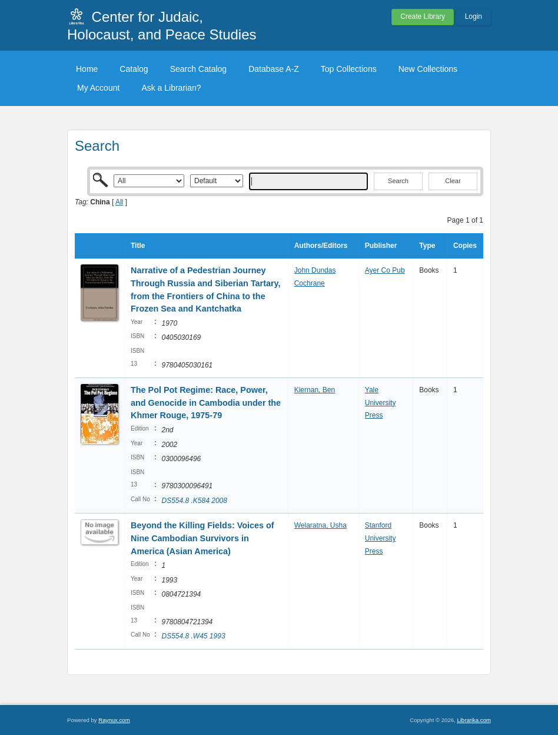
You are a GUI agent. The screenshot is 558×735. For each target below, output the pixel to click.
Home (87, 69)
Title (138, 245)
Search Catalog (198, 69)
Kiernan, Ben (314, 390)
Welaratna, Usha (320, 525)
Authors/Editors (321, 245)
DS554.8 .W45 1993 (193, 636)
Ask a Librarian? (171, 87)
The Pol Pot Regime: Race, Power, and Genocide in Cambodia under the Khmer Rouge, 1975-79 (206, 402)
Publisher (381, 245)
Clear (452, 180)
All (119, 202)
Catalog (133, 69)
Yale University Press (380, 402)
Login (473, 16)
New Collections (427, 69)
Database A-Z (273, 69)
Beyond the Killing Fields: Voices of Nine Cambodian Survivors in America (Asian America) (202, 538)
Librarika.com (474, 720)
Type (427, 245)
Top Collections (349, 69)
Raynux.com (113, 720)
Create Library (422, 16)
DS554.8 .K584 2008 (194, 500)
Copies (465, 245)
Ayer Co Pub (385, 270)
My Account (98, 87)
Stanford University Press (380, 538)
